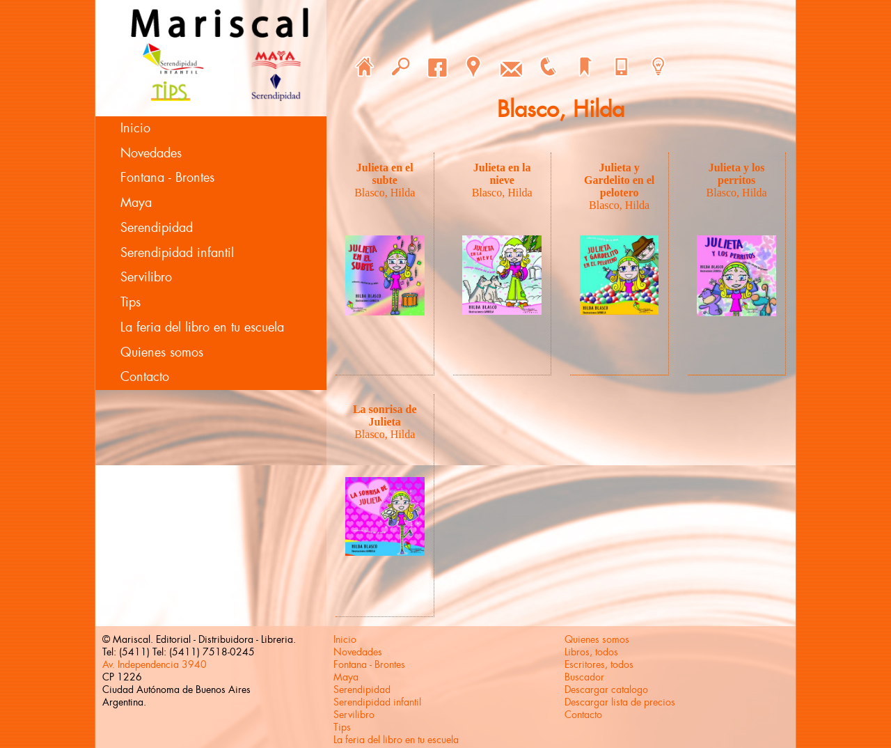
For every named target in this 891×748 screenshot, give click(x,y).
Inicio (135, 128)
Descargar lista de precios (620, 702)
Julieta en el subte (384, 174)
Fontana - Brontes (167, 177)
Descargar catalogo (606, 689)
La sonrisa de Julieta (385, 415)
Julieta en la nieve (502, 174)
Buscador (584, 677)
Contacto (144, 376)
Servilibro (146, 277)
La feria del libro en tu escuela (202, 327)
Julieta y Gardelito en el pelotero (619, 180)
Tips (130, 302)
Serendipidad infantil (177, 252)
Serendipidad (156, 227)
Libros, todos (591, 652)
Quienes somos (161, 352)
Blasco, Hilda (384, 192)
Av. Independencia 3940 (154, 664)
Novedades (151, 153)
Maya (136, 202)
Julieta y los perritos (737, 174)
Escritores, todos (599, 664)
